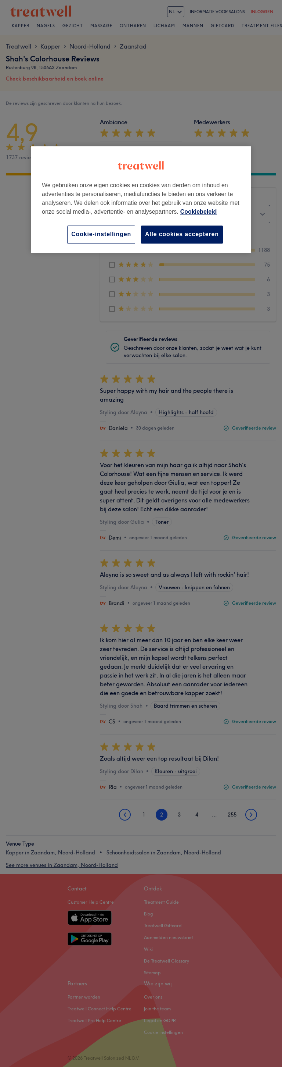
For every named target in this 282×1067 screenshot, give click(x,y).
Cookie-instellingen (101, 234)
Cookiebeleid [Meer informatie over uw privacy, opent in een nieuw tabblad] (198, 212)
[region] (141, 199)
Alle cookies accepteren (182, 234)
